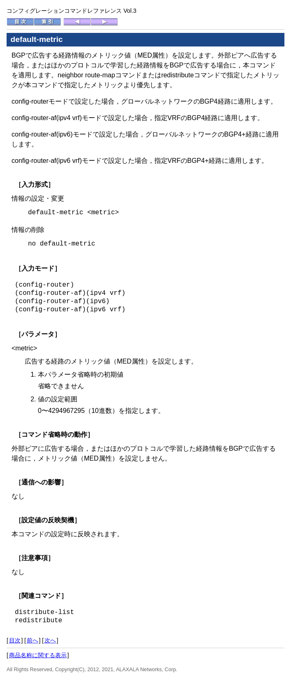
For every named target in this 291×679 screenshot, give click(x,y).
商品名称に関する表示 (38, 655)
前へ (32, 640)
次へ (50, 640)
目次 (15, 640)
